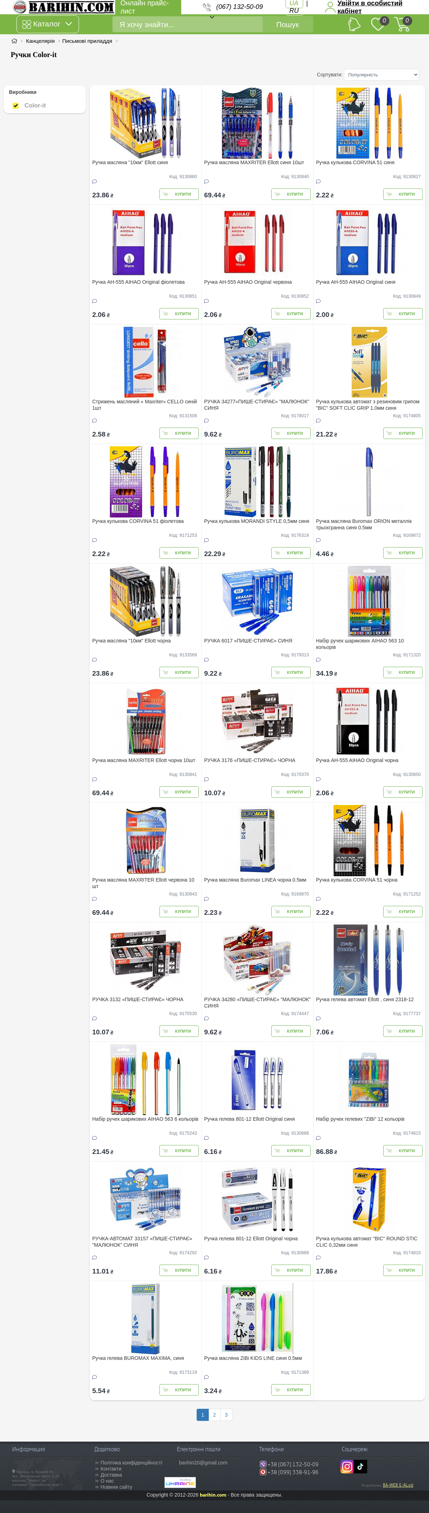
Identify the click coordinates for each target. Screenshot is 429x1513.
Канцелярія (40, 41)
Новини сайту (116, 1487)
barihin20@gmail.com (203, 1463)
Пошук (287, 24)
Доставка (111, 1475)
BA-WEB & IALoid (398, 1485)
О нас (107, 1481)
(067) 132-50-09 (239, 6)
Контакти (110, 1469)
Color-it (29, 105)
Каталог (47, 24)
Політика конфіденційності (131, 1463)
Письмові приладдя (87, 41)
